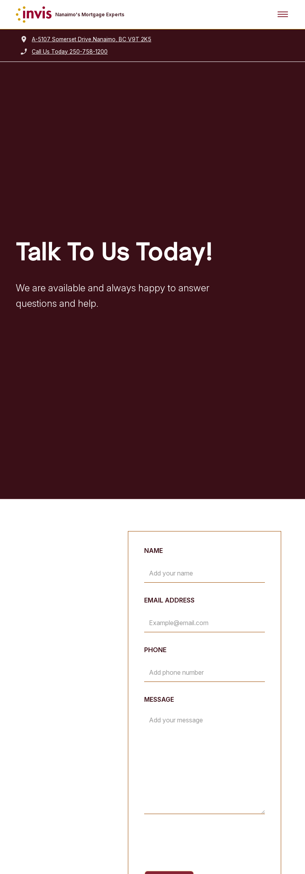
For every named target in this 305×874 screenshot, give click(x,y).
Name (153, 550)
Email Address (169, 600)
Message (159, 699)
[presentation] (204, 843)
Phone (155, 650)
